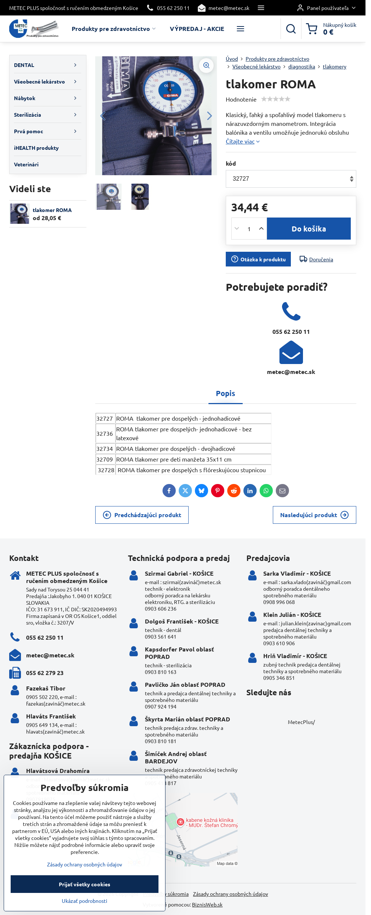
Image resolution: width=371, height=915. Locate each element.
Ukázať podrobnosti (84, 911)
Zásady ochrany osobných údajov (230, 893)
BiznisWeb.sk (207, 904)
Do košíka (309, 228)
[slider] (275, 99)
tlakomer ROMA (52, 209)
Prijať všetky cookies (84, 894)
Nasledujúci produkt (314, 515)
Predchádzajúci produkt (142, 515)
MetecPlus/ (301, 721)
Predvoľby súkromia (166, 893)
